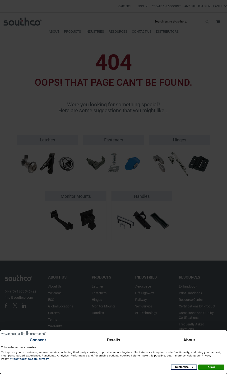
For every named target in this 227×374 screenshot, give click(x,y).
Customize (184, 366)
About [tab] (189, 340)
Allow (211, 366)
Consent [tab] (38, 340)
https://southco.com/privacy (29, 358)
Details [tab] (113, 340)
